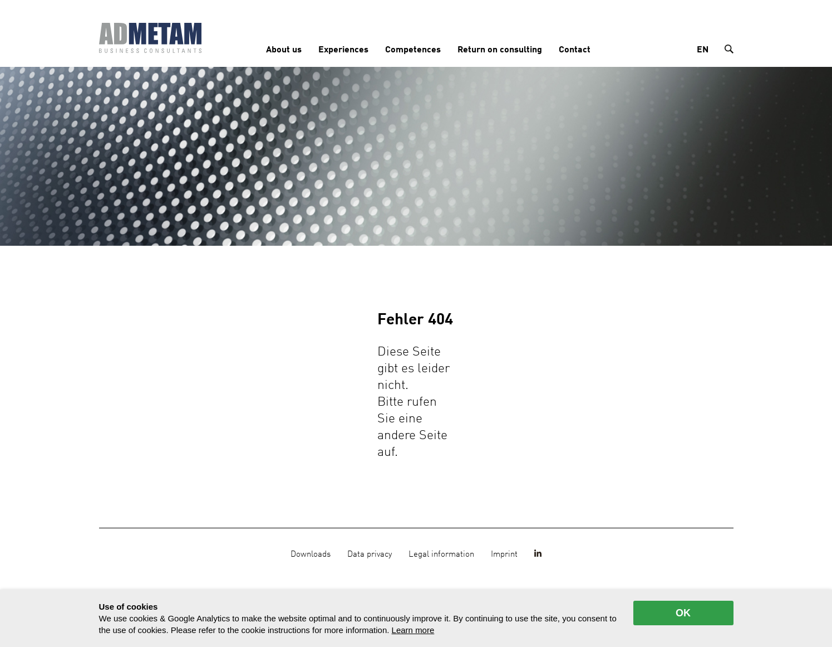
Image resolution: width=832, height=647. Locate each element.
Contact (574, 50)
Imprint (504, 554)
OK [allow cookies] (683, 613)
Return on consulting (499, 50)
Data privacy (369, 554)
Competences (413, 50)
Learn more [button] (413, 630)
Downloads (311, 554)
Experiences (343, 50)
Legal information (441, 554)
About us (284, 50)
